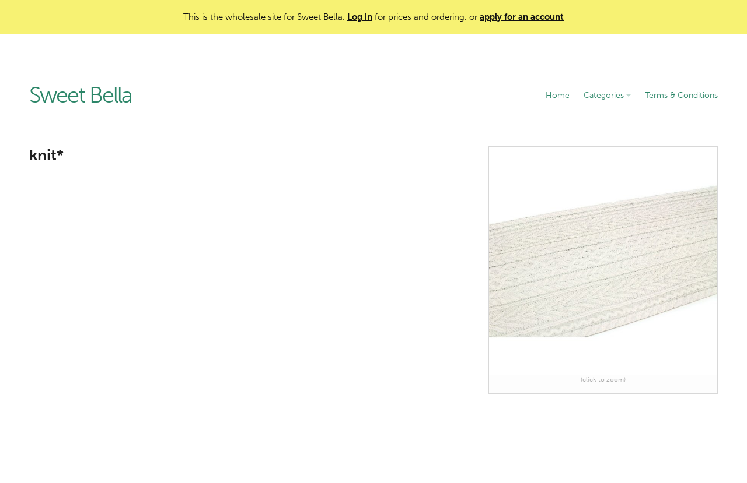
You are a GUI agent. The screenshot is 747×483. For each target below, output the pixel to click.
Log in (359, 17)
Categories (607, 95)
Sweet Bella (80, 95)
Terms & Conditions (681, 95)
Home (558, 95)
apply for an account (522, 17)
